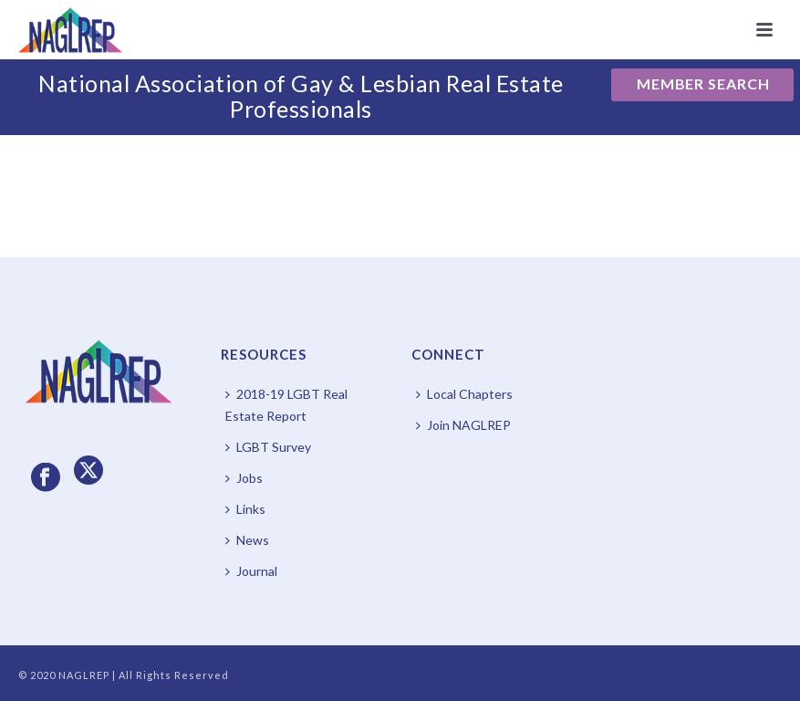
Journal (251, 571)
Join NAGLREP (463, 425)
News (247, 540)
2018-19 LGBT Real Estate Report (286, 405)
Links (245, 509)
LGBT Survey (268, 447)
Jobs (244, 478)
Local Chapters (464, 394)
